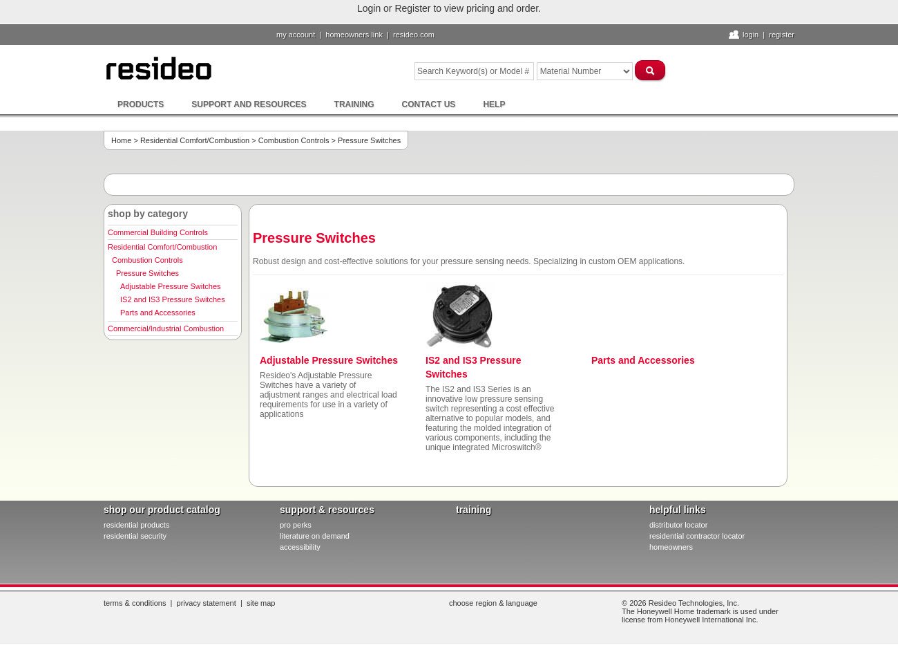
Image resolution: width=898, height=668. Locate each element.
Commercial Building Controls (158, 232)
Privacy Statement (206, 603)
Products (140, 104)
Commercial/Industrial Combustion (166, 328)
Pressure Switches (147, 273)
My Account (295, 34)
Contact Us (429, 104)
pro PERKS (296, 525)
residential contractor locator (697, 536)
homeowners (671, 547)
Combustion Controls (293, 140)
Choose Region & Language (493, 603)
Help (494, 104)
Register (781, 34)
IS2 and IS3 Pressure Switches (172, 299)
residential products (136, 525)
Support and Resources (248, 104)
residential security (135, 536)
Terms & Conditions (135, 603)
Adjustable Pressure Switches (170, 286)
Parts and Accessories (157, 312)
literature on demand (315, 536)
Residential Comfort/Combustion (194, 140)
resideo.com (413, 34)
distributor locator (678, 525)
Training (354, 104)
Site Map (261, 603)
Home (121, 140)
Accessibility (300, 547)
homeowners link (354, 34)
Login (750, 34)
